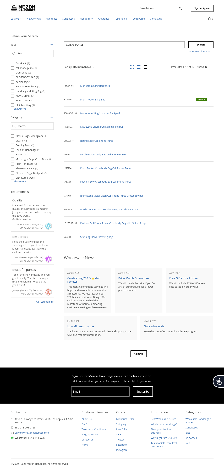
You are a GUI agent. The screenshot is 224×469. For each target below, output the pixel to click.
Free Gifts (121, 429)
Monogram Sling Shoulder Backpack (100, 113)
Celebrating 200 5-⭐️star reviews (83, 279)
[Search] (124, 44)
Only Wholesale (154, 326)
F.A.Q (84, 424)
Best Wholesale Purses (163, 419)
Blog (187, 432)
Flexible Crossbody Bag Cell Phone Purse (103, 154)
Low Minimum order (80, 326)
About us (86, 419)
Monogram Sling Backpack (95, 85)
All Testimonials (45, 301)
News (84, 444)
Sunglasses (191, 427)
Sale (118, 434)
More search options (200, 51)
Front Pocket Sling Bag (92, 99)
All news (139, 353)
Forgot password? (91, 434)
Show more (20, 108)
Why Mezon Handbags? (164, 424)
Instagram (122, 449)
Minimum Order (125, 419)
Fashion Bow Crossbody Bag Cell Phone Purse (105, 181)
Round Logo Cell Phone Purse (96, 140)
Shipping (121, 424)
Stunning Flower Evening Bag (96, 237)
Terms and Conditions (93, 429)
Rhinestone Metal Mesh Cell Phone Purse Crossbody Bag (112, 195)
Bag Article (191, 437)
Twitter (120, 439)
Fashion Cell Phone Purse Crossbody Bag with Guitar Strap (113, 223)
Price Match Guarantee (133, 278)
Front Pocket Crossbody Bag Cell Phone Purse (105, 168)
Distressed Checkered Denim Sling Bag (101, 126)
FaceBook (121, 444)
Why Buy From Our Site (164, 437)
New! (188, 443)
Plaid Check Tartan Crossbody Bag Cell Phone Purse (109, 209)
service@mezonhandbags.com (32, 432)
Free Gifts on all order (183, 278)
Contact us (87, 439)
